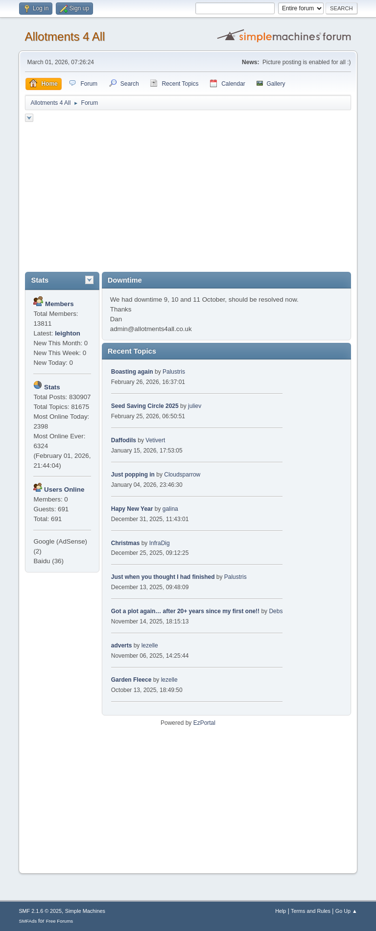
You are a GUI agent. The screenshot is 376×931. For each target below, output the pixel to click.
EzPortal (204, 722)
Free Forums (59, 921)
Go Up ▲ (346, 911)
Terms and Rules (310, 911)
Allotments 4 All (64, 36)
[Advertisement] (188, 198)
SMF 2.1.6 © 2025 (40, 911)
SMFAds (28, 921)
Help (280, 911)
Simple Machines (85, 911)
